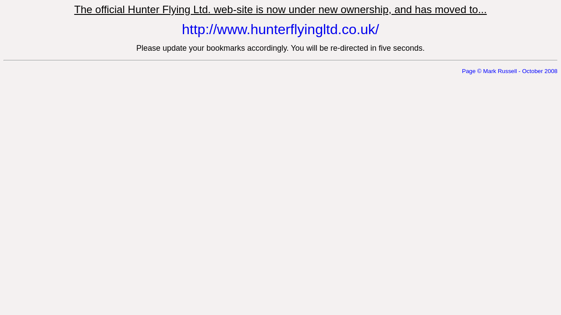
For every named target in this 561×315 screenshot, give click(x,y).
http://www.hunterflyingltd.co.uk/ (280, 29)
